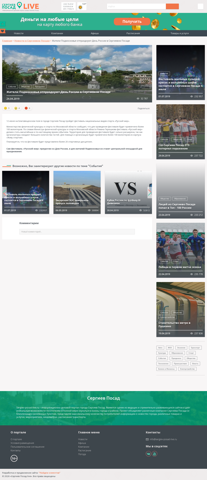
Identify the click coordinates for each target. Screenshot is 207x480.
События (12, 86)
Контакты (16, 450)
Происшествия (180, 363)
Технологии (163, 363)
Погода (82, 454)
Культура (162, 353)
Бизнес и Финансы (166, 369)
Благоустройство (167, 317)
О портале (16, 439)
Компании (57, 33)
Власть (195, 363)
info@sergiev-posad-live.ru (163, 439)
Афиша (95, 33)
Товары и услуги (180, 33)
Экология (181, 347)
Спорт (189, 139)
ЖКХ (170, 347)
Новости (18, 33)
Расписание (84, 450)
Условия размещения (22, 443)
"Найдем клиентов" (49, 472)
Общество (25, 86)
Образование (180, 198)
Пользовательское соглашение (27, 446)
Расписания (133, 33)
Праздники (40, 86)
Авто (160, 347)
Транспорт (195, 347)
